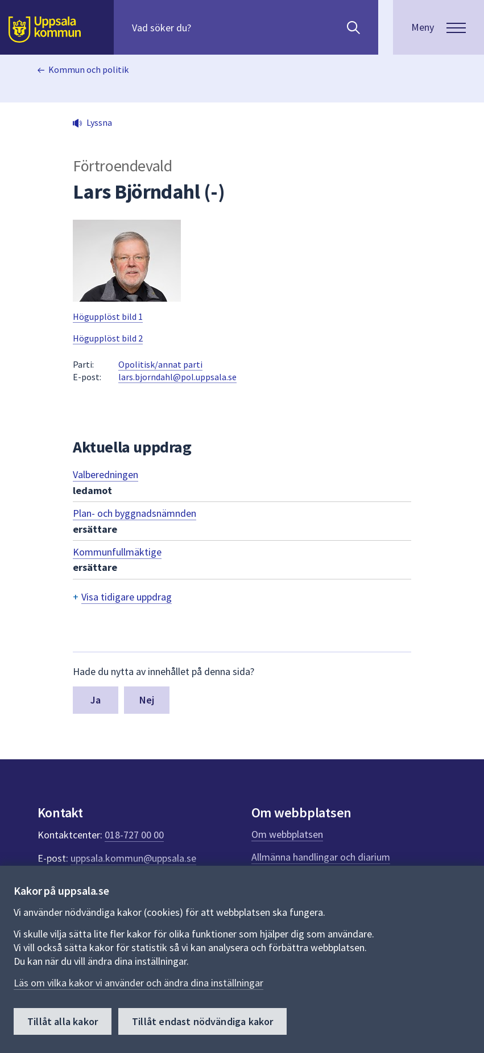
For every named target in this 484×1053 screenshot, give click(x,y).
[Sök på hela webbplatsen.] (205, 27)
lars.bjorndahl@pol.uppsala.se (177, 376)
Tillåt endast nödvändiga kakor (202, 1021)
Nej (147, 699)
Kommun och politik (88, 69)
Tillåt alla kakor (62, 1021)
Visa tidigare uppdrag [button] (126, 596)
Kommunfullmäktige (117, 551)
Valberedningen (105, 474)
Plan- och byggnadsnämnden (134, 513)
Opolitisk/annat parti (160, 364)
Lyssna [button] (99, 122)
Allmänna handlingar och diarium (320, 856)
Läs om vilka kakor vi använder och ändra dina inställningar (138, 982)
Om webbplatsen (287, 834)
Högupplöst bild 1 (108, 316)
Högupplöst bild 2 (108, 338)
